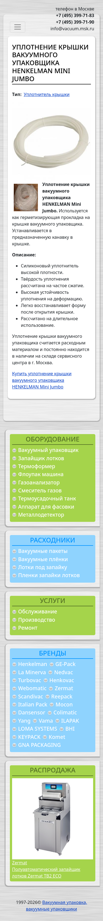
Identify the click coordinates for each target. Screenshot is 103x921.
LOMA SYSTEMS (37, 728)
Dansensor (31, 712)
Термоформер (36, 466)
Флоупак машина (41, 474)
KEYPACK (29, 737)
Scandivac (30, 696)
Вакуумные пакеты (43, 551)
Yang (24, 720)
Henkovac (61, 680)
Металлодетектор (41, 514)
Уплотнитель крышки (46, 94)
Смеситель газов (40, 490)
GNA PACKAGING (39, 745)
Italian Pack (32, 704)
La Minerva (32, 672)
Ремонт (27, 628)
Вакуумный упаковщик (48, 450)
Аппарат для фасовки (46, 506)
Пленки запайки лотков (49, 575)
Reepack (62, 696)
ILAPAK (70, 720)
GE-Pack (65, 664)
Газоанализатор (39, 482)
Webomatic (32, 688)
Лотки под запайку (42, 567)
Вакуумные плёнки (43, 559)
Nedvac (63, 672)
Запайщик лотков (41, 458)
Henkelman (32, 664)
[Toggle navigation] (17, 26)
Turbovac (29, 680)
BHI (70, 728)
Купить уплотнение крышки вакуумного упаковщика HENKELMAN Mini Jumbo (41, 380)
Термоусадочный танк (47, 498)
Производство (36, 620)
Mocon (64, 704)
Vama (46, 720)
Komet (57, 737)
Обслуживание (37, 611)
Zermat (64, 688)
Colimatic (65, 712)
